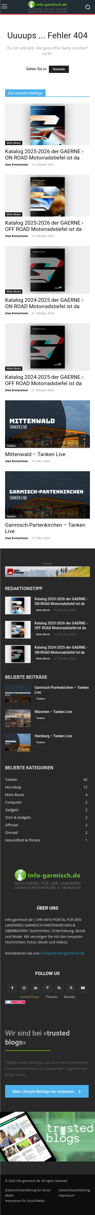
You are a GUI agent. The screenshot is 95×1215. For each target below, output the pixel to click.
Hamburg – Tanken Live (53, 736)
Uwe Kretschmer (16, 164)
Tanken (11, 445)
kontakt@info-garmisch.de (62, 953)
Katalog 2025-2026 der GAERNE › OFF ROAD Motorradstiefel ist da (44, 226)
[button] (9, 1206)
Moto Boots (14, 143)
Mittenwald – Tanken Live (35, 454)
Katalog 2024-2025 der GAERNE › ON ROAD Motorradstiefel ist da (44, 303)
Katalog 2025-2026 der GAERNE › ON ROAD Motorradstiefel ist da (44, 154)
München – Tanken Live (53, 712)
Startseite (59, 69)
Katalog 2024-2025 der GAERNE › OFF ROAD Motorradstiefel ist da (44, 380)
